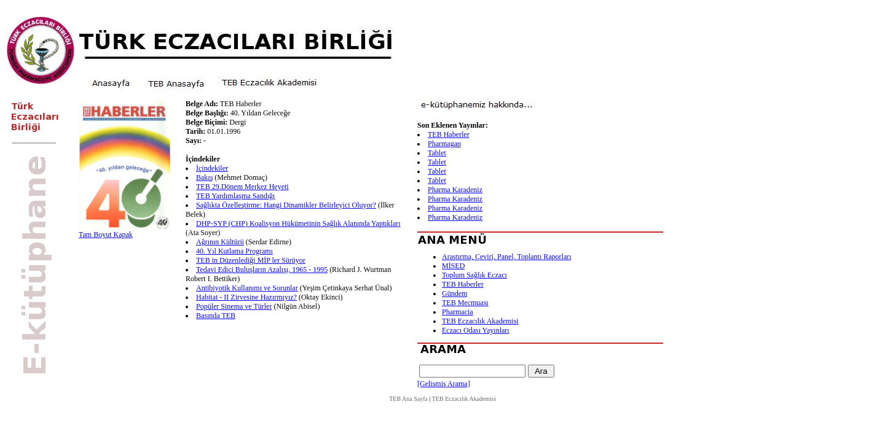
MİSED (453, 266)
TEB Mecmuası (465, 302)
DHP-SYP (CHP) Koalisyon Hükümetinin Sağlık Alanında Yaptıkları (298, 223)
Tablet (437, 153)
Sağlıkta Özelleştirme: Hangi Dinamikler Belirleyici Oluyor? (286, 205)
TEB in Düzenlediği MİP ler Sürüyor (250, 260)
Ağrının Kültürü (220, 242)
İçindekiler (212, 168)
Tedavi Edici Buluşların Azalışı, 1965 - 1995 (262, 269)
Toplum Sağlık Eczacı (474, 275)
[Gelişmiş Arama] (443, 383)
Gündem (454, 293)
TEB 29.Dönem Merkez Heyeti (242, 186)
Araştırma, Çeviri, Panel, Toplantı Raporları (507, 256)
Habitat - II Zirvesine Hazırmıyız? (246, 297)
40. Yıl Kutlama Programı (234, 251)
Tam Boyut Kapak (106, 234)
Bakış (204, 177)
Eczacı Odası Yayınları (475, 330)
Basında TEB (215, 315)
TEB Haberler (449, 134)
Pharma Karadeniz (455, 189)
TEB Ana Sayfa (408, 398)
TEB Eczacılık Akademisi (480, 321)
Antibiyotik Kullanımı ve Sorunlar (247, 288)
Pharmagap (444, 143)
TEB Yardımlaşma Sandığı (235, 196)
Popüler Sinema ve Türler (234, 306)
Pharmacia (457, 312)
